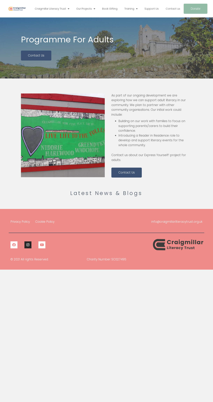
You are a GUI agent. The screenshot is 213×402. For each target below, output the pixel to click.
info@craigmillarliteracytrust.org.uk (177, 222)
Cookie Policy (44, 222)
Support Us (152, 8)
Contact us (173, 8)
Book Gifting (109, 8)
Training (131, 9)
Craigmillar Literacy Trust (52, 9)
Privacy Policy (20, 222)
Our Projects (85, 9)
